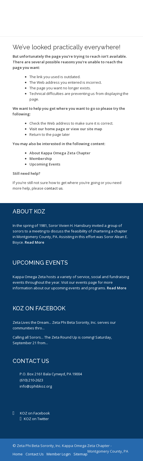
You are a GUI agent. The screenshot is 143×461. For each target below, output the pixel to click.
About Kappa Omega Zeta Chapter (60, 152)
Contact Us (35, 454)
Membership (40, 158)
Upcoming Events (44, 164)
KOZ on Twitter (36, 418)
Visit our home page (47, 128)
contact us (53, 188)
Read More (34, 242)
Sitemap (80, 454)
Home (18, 454)
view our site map (86, 128)
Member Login (59, 454)
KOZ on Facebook (35, 413)
